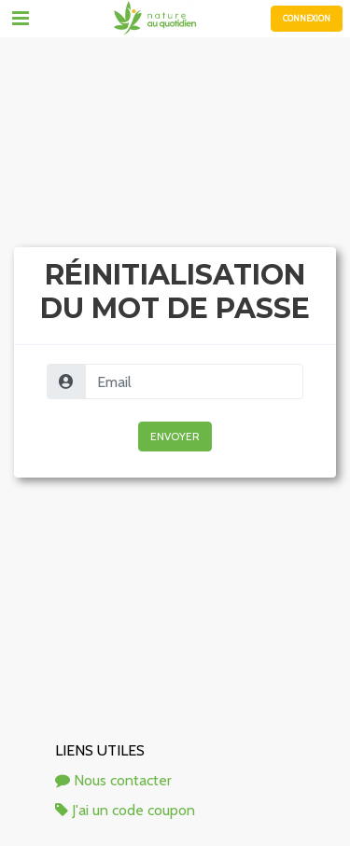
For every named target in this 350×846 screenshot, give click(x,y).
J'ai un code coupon (125, 810)
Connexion (306, 18)
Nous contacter (113, 780)
